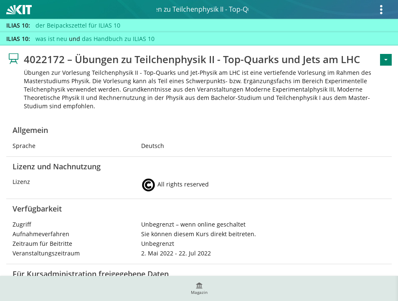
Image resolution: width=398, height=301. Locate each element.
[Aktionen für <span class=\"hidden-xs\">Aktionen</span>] (386, 60)
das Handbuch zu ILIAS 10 (118, 39)
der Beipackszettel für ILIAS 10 (77, 25)
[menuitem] (199, 288)
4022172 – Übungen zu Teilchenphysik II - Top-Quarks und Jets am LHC (202, 9)
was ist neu (51, 39)
